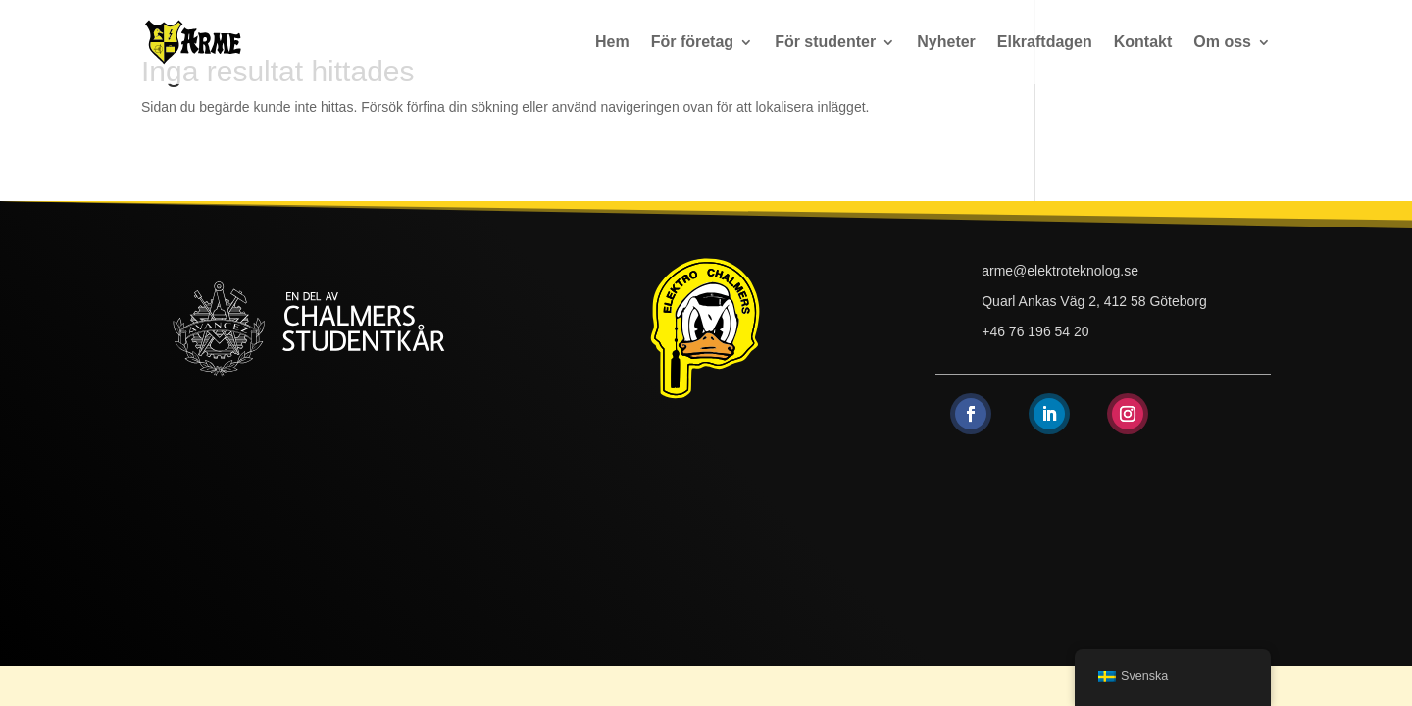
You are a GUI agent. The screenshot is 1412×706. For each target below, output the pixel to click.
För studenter (825, 42)
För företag (692, 42)
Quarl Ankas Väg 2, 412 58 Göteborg (1094, 301)
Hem (612, 42)
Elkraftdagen (1044, 42)
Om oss (1222, 42)
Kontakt (1143, 42)
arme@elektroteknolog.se (1060, 270)
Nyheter (946, 42)
